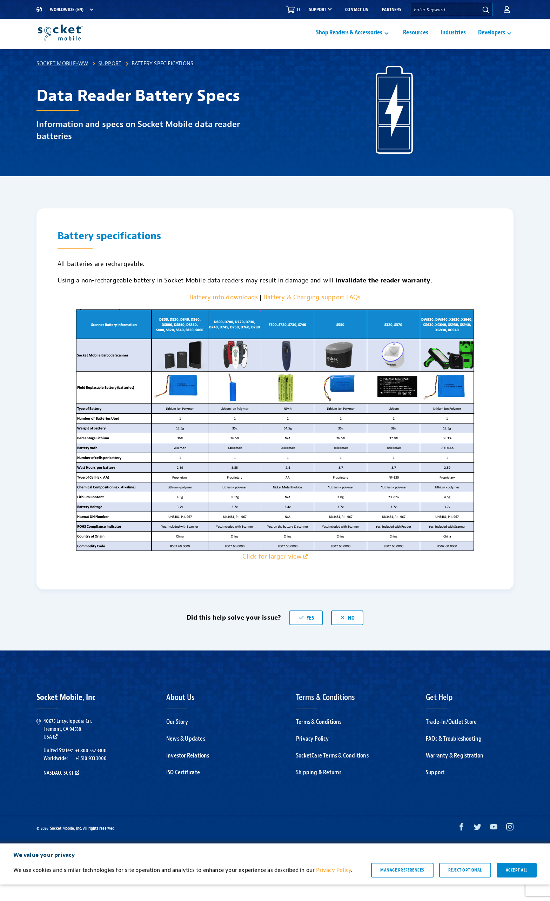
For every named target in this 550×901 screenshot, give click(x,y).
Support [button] (317, 10)
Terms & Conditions (319, 738)
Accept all (517, 886)
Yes (306, 634)
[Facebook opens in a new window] (461, 845)
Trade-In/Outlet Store (451, 738)
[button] (506, 9)
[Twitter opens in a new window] (477, 845)
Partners (391, 10)
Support (109, 80)
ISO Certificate (183, 789)
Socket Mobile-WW (62, 80)
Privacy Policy (312, 755)
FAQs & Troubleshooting (454, 755)
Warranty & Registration (455, 772)
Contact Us (356, 10)
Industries (453, 41)
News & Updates (185, 755)
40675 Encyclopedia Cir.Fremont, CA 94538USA (67, 745)
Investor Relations (187, 772)
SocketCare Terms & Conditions (332, 772)
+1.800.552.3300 (91, 766)
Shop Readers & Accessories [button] (349, 41)
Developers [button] (491, 41)
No (347, 634)
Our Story (177, 738)
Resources (415, 41)
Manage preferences (402, 886)
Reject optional (465, 886)
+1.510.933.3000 (91, 774)
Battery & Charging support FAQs (312, 314)
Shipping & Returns (319, 789)
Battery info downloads (223, 314)
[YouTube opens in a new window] (493, 845)
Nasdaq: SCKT (61, 789)
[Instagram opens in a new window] (510, 845)
